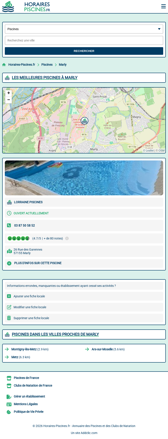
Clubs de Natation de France (33, 385)
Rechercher (84, 51)
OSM (161, 150)
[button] (84, 120)
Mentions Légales (26, 404)
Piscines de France (26, 378)
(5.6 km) (108, 349)
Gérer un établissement (29, 396)
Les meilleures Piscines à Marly (44, 77)
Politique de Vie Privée (28, 411)
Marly (62, 64)
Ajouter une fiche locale (29, 296)
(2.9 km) (30, 349)
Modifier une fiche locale (30, 307)
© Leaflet (148, 150)
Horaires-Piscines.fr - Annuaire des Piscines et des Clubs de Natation (89, 426)
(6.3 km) (20, 357)
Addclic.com (89, 433)
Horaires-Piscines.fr (21, 64)
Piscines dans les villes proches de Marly (55, 334)
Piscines (46, 64)
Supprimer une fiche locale (31, 318)
